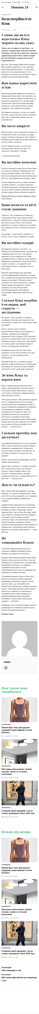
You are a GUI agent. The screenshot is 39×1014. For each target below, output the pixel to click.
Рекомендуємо (6, 14)
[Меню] (3, 7)
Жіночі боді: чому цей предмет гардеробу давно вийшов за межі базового (17, 730)
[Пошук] (36, 7)
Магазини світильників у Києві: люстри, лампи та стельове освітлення (17, 771)
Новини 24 (19, 7)
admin (15, 30)
